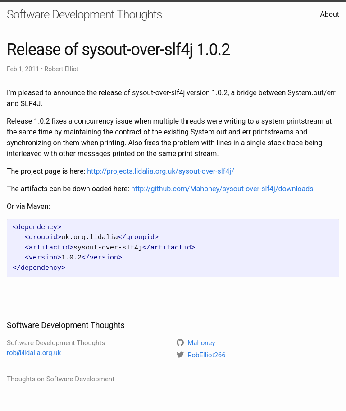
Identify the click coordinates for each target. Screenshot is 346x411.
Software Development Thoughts (84, 14)
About (329, 14)
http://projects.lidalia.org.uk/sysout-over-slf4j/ (160, 171)
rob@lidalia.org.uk (34, 353)
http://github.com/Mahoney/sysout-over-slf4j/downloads (222, 189)
